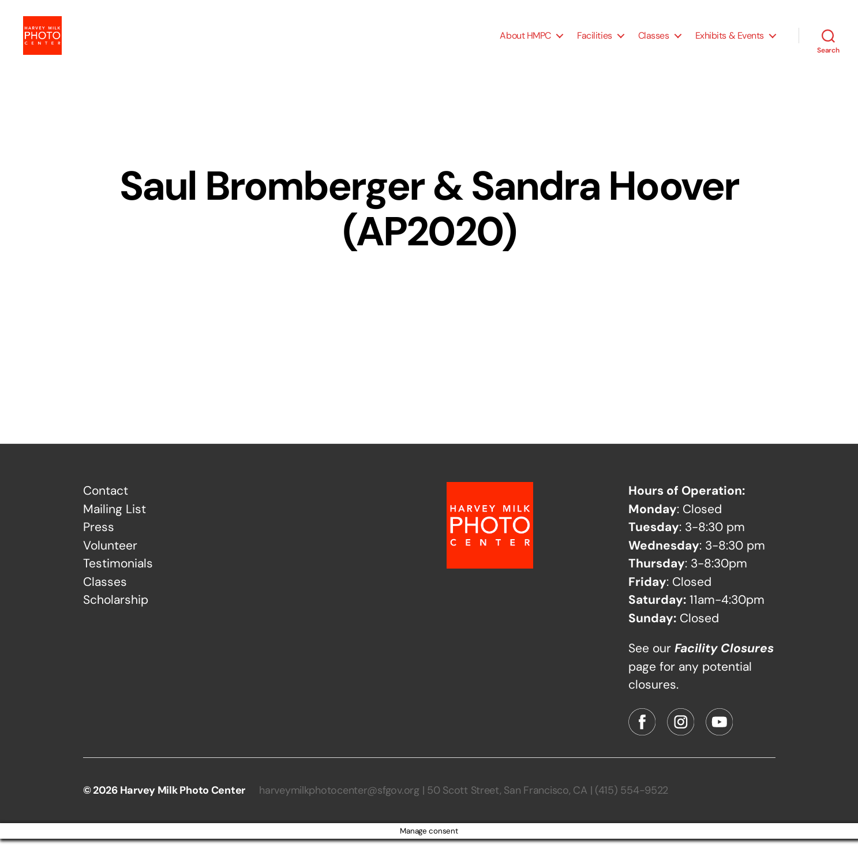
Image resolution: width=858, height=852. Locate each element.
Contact (105, 504)
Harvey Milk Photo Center (183, 803)
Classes (653, 41)
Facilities (594, 41)
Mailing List (114, 522)
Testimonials (118, 577)
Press (98, 540)
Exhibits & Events (729, 41)
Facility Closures (724, 661)
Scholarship (115, 613)
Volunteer (110, 559)
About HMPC (525, 41)
